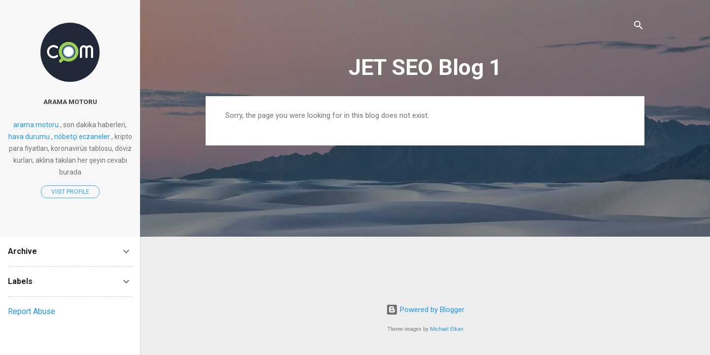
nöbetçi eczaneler (82, 137)
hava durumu (29, 137)
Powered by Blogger (425, 309)
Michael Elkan (446, 329)
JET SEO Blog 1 (425, 67)
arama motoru (70, 102)
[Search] (638, 27)
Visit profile (70, 191)
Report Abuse (31, 311)
